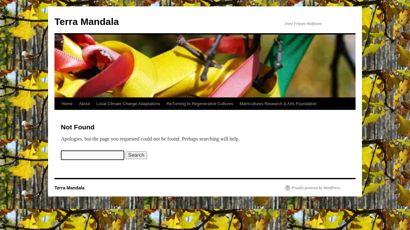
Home (67, 103)
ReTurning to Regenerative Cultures (200, 103)
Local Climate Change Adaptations (128, 103)
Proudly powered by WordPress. (316, 188)
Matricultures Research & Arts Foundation (278, 103)
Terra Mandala (86, 21)
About (84, 103)
